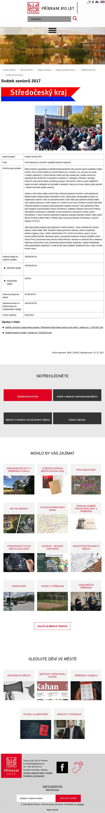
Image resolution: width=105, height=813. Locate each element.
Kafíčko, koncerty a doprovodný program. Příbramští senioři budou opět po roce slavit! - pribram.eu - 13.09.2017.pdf (54, 327)
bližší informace (52, 790)
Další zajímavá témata (52, 626)
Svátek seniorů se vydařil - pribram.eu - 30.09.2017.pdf (28, 333)
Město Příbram (26, 70)
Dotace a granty (44, 70)
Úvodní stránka (9, 70)
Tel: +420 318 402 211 (32, 767)
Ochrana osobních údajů (33, 773)
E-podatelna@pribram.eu (34, 764)
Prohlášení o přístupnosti (33, 776)
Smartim (80, 804)
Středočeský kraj (88, 70)
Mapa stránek (52, 810)
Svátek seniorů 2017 (14, 75)
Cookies (48, 773)
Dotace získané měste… (66, 70)
